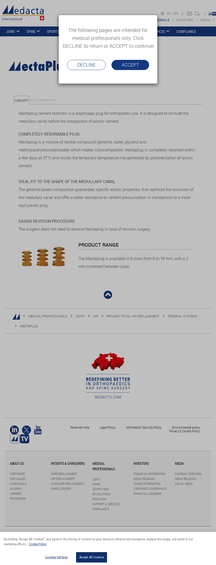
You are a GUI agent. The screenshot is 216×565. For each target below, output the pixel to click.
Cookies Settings (56, 557)
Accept (130, 65)
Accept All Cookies (91, 557)
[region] (108, 548)
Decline (86, 65)
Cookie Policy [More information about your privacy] (37, 544)
